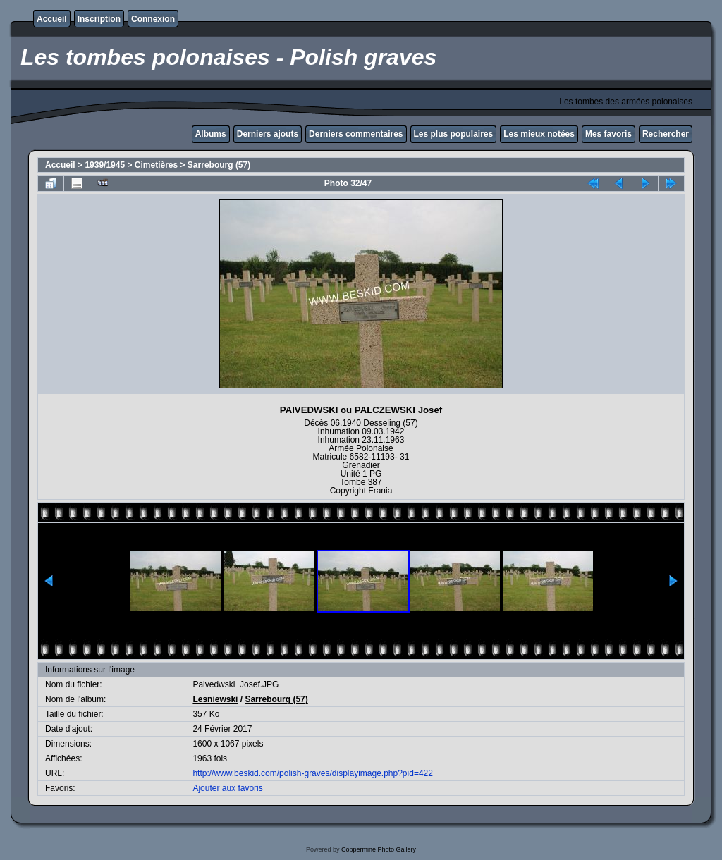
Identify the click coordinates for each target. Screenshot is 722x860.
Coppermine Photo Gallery (378, 849)
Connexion (153, 19)
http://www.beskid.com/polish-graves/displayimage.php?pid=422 (312, 773)
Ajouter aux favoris (227, 788)
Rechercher (665, 134)
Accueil (52, 19)
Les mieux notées (539, 134)
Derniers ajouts (267, 134)
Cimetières (156, 165)
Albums (210, 134)
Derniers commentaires (356, 134)
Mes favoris (608, 134)
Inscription (99, 19)
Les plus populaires (454, 134)
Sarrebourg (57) (219, 165)
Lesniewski (215, 699)
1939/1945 (105, 165)
